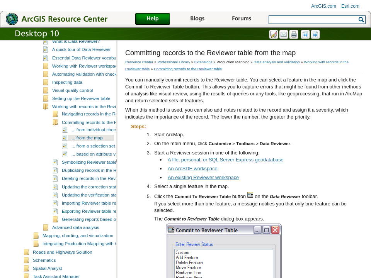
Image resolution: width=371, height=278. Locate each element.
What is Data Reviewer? (76, 63)
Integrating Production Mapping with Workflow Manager (97, 266)
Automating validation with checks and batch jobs (100, 96)
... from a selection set (93, 168)
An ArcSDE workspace (193, 168)
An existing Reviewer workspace (203, 177)
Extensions (203, 62)
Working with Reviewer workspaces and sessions (100, 88)
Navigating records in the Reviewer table (102, 136)
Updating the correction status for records (102, 209)
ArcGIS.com (323, 6)
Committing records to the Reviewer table (102, 144)
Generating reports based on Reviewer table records (113, 241)
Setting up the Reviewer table (81, 121)
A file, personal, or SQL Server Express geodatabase (226, 160)
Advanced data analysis (75, 249)
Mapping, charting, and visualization (78, 258)
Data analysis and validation (70, 56)
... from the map (87, 160)
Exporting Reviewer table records (95, 233)
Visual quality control (72, 112)
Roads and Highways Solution (62, 274)
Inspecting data (67, 104)
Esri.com (350, 6)
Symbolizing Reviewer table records (97, 184)
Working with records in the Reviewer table (94, 129)
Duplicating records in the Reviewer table (102, 192)
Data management (61, 48)
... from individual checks (95, 152)
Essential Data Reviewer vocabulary (87, 80)
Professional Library (173, 62)
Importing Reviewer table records (94, 225)
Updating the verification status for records (103, 217)
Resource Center (139, 62)
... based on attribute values (98, 176)
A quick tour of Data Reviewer (81, 72)
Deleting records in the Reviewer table (99, 200)
